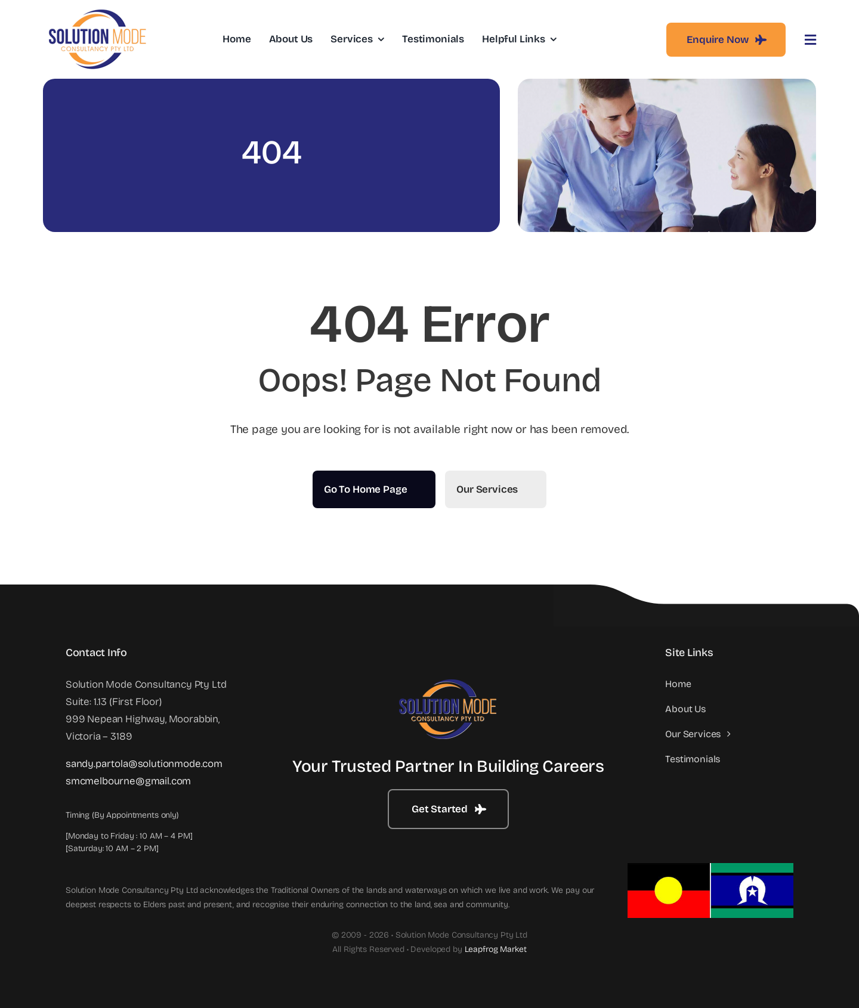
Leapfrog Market (496, 949)
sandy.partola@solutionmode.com (144, 763)
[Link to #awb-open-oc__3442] (810, 40)
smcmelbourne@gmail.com (128, 781)
